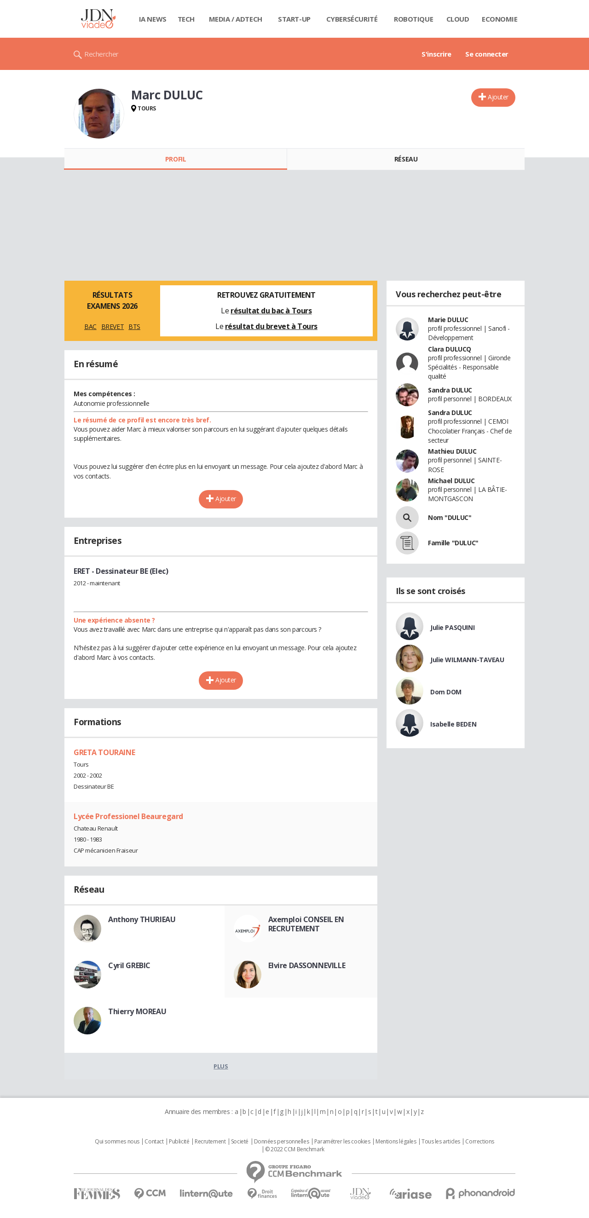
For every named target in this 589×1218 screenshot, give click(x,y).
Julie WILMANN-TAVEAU (467, 659)
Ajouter (498, 96)
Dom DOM (446, 691)
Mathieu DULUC (452, 451)
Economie (500, 18)
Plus (221, 1066)
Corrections (479, 1141)
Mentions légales (395, 1141)
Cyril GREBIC (129, 965)
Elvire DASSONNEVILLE (307, 965)
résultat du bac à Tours (271, 311)
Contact (153, 1141)
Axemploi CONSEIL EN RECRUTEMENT (306, 924)
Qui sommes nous (117, 1141)
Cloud (457, 18)
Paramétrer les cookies (342, 1141)
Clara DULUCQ (449, 349)
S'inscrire (436, 53)
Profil (175, 159)
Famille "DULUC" (453, 542)
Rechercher (101, 53)
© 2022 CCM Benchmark (294, 1149)
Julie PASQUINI (452, 627)
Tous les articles (441, 1141)
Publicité (179, 1141)
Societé (239, 1141)
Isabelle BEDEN (453, 724)
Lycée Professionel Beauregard (128, 816)
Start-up (294, 18)
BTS (134, 326)
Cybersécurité (352, 18)
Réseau (405, 159)
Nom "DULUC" (449, 517)
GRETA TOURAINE (104, 752)
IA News (153, 18)
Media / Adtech (235, 18)
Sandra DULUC (450, 390)
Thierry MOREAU (137, 1011)
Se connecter (486, 53)
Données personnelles (281, 1141)
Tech (186, 18)
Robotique (413, 18)
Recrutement (210, 1141)
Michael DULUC (451, 480)
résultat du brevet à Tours (271, 326)
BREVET (112, 326)
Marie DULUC (448, 319)
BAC (90, 326)
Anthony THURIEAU (141, 919)
